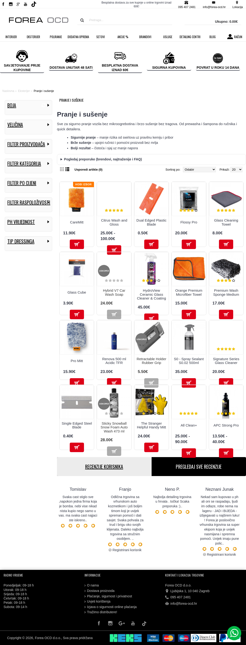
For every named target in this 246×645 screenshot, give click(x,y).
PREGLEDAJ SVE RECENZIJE (199, 466)
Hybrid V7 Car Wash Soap (114, 292)
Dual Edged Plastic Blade (151, 222)
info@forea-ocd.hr (181, 604)
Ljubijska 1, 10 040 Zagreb (187, 591)
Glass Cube (77, 292)
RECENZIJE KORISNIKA (104, 466)
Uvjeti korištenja (97, 602)
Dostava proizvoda (99, 591)
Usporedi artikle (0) (88, 169)
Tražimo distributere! (100, 612)
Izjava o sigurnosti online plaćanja (110, 607)
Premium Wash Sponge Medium (226, 292)
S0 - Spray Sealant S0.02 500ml (189, 361)
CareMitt (77, 222)
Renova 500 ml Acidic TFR (114, 361)
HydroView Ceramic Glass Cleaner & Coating (151, 294)
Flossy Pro (188, 222)
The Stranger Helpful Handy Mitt (151, 425)
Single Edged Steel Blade (77, 425)
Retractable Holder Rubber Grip (151, 361)
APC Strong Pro (226, 425)
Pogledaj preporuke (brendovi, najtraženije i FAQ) (103, 159)
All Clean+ (189, 425)
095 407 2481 (178, 597)
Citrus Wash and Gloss (114, 222)
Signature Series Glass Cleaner (226, 361)
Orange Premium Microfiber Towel (188, 292)
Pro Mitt (77, 361)
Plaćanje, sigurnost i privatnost (108, 596)
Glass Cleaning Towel (226, 222)
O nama (91, 585)
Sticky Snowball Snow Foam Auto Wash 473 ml (114, 427)
